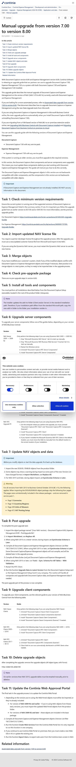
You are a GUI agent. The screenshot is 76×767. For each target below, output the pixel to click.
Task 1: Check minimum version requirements (17, 44)
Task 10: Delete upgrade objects (13, 70)
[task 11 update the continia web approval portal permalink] (71, 688)
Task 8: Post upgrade (9, 64)
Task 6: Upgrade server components (14, 58)
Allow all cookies (62, 406)
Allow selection (38, 406)
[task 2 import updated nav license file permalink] (57, 234)
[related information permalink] (30, 744)
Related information (8, 75)
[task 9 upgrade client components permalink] (51, 590)
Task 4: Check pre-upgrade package (14, 53)
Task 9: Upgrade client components (14, 67)
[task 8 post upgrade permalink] (31, 521)
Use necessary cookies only (14, 406)
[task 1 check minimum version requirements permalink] (64, 199)
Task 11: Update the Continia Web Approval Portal (19, 72)
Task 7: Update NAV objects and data (14, 61)
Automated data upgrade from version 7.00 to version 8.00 (24, 749)
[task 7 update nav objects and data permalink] (54, 452)
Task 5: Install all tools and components (15, 55)
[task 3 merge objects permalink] (33, 256)
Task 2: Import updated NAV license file (15, 47)
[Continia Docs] (8, 3)
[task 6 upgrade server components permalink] (52, 317)
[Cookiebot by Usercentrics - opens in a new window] (64, 358)
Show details (64, 398)
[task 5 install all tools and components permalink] (57, 285)
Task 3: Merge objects (9, 50)
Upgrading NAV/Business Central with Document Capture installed (35, 125)
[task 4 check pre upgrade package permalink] (52, 273)
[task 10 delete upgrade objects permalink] (46, 657)
